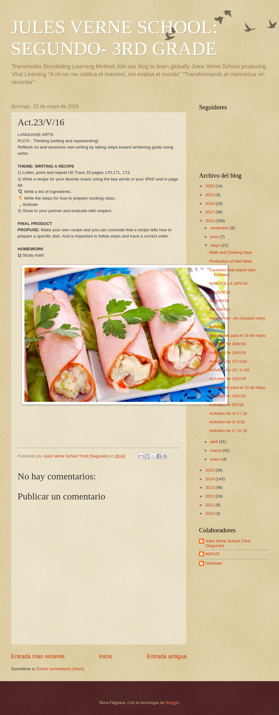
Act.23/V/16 (219, 309)
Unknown (213, 563)
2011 (210, 505)
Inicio (105, 656)
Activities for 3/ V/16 (227, 422)
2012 (210, 496)
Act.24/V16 (219, 300)
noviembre (220, 228)
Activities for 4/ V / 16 (228, 413)
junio (215, 236)
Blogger (172, 702)
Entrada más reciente (38, 656)
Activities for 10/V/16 (227, 396)
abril (214, 441)
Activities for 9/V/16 (226, 404)
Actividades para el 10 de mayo (237, 387)
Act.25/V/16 (219, 292)
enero (216, 459)
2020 (210, 186)
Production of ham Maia (230, 261)
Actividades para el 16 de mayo (237, 335)
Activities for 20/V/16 (227, 344)
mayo (215, 245)
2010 (210, 513)
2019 (210, 194)
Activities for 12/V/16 (227, 378)
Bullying (216, 326)
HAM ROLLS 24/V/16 (228, 283)
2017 (210, 212)
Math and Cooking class (230, 252)
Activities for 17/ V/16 (228, 361)
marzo (216, 450)
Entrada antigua (167, 656)
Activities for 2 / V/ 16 (228, 430)
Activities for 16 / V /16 (229, 370)
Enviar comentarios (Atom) (60, 668)
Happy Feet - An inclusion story (237, 318)
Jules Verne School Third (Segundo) (227, 543)
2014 (210, 479)
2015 (210, 470)
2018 (210, 203)
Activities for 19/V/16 (227, 352)
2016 (210, 220)
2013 (210, 487)
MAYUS (212, 553)
